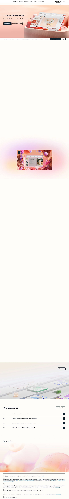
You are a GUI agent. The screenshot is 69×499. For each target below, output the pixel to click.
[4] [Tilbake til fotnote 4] (3, 492)
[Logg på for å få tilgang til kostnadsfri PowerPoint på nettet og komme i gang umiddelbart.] (63, 39)
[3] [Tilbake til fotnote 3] (3, 489)
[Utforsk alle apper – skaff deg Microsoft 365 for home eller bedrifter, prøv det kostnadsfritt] (62, 368)
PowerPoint (21, 1)
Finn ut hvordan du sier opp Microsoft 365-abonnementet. (25, 480)
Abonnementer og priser (28, 1)
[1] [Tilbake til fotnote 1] (3, 478)
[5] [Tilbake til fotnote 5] (3, 496)
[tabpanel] (34, 160)
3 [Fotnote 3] (22, 18)
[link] (5, 39)
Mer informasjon (57, 487)
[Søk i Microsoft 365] (60, 1)
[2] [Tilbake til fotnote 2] (3, 483)
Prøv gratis (56, 1)
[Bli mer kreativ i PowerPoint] (17, 23)
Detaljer (43, 476)
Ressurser (35, 1)
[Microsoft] (6, 1)
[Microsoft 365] (14, 1)
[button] (19, 152)
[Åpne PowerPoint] (7, 23)
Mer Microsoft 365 (41, 1)
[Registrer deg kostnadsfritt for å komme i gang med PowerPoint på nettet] (55, 39)
